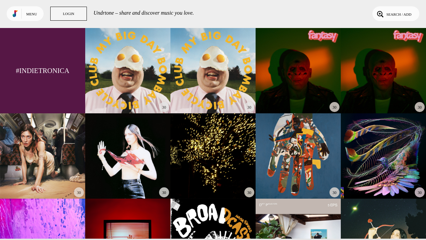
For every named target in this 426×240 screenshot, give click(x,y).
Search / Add (393, 14)
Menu (31, 14)
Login (68, 14)
